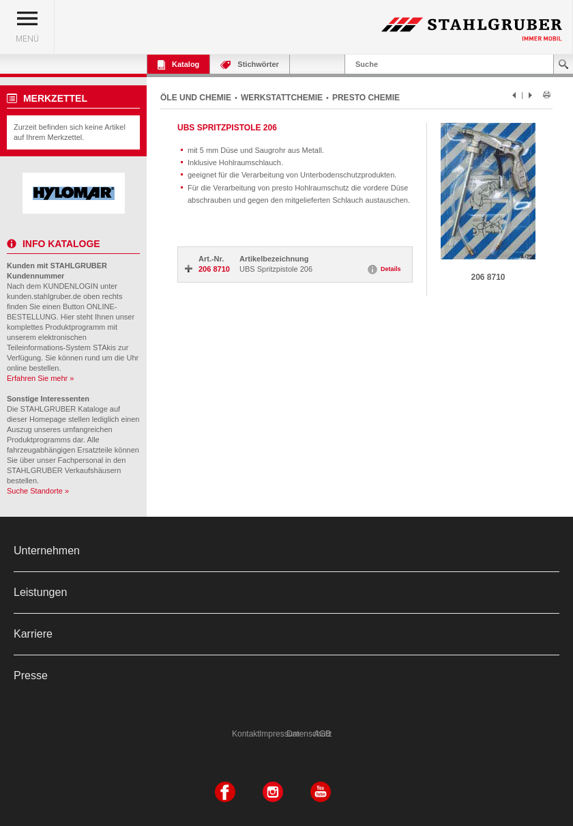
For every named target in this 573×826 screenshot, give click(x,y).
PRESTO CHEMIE (366, 97)
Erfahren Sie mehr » (40, 378)
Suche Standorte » (38, 491)
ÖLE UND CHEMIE (195, 97)
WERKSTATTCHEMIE (282, 97)
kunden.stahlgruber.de (44, 296)
